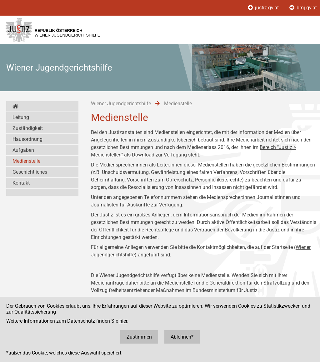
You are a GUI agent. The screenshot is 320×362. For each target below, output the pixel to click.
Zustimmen (139, 337)
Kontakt (21, 183)
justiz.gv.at (264, 8)
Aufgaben (23, 150)
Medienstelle (26, 161)
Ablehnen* (182, 337)
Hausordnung (27, 139)
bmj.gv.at (303, 8)
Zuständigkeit (27, 128)
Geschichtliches (29, 172)
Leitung (20, 117)
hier (123, 321)
